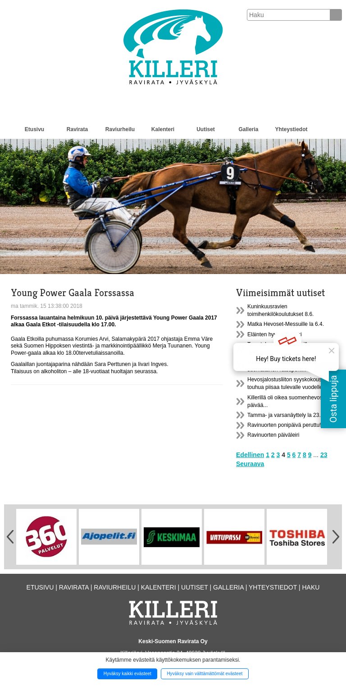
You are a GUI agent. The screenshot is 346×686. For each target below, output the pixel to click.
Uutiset (205, 129)
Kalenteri (162, 129)
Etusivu (34, 129)
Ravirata (77, 129)
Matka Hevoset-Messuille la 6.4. (285, 324)
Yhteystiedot (291, 129)
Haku (310, 587)
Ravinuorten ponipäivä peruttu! (284, 425)
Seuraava (250, 463)
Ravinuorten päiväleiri (273, 435)
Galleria (248, 129)
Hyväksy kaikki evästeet (127, 673)
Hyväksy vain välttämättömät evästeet (204, 673)
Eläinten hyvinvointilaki (274, 334)
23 (324, 454)
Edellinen (250, 454)
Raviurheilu (120, 129)
